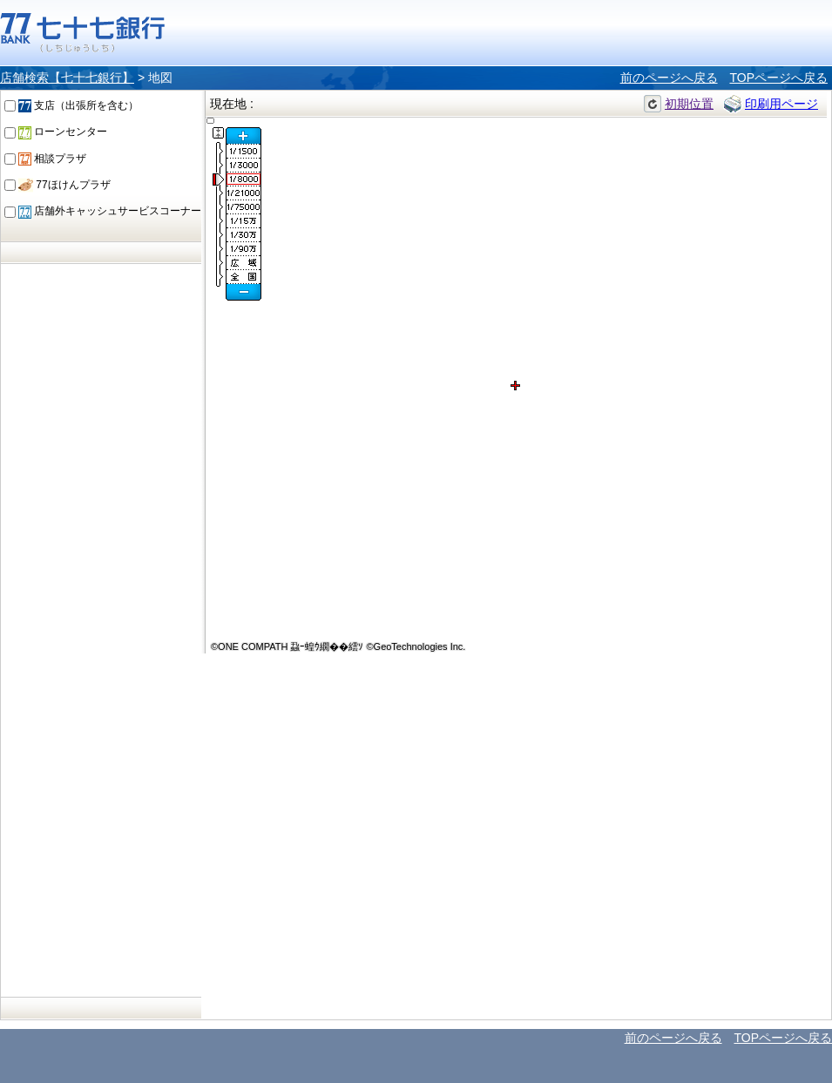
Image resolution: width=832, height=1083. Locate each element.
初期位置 (689, 104)
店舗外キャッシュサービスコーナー (109, 211)
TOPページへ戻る (778, 78)
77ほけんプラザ (64, 185)
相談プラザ (52, 158)
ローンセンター (62, 131)
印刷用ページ (781, 104)
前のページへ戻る (669, 78)
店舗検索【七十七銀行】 (67, 78)
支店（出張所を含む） (78, 105)
